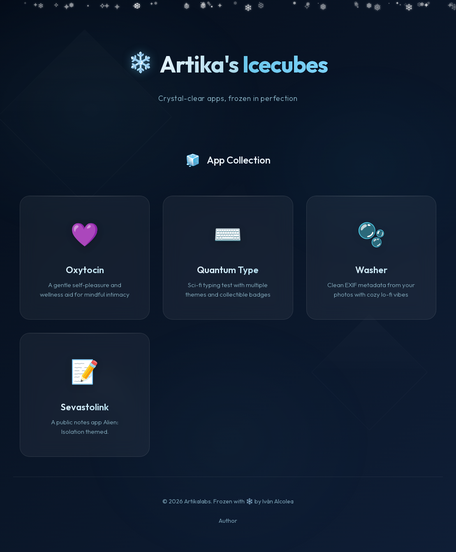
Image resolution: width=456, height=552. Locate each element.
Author (228, 520)
